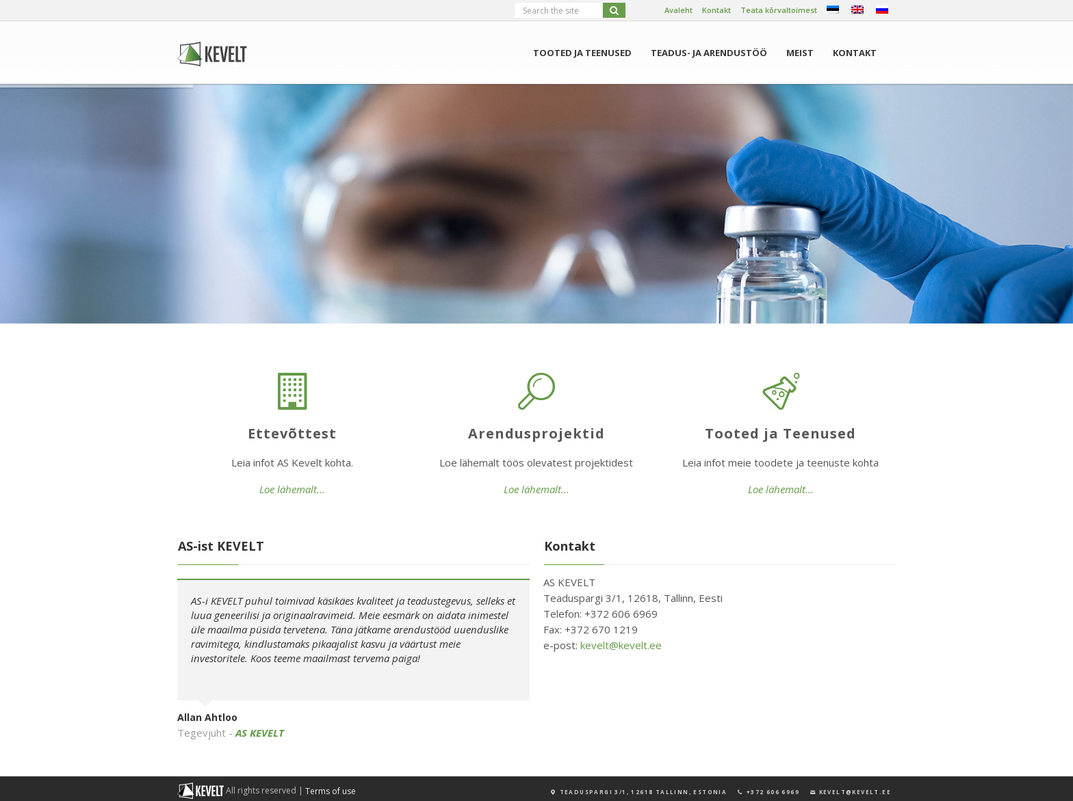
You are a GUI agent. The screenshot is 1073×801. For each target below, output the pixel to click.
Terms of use (330, 791)
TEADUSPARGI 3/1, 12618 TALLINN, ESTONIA (638, 792)
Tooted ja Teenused (582, 53)
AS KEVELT (259, 732)
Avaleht (678, 10)
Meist (800, 53)
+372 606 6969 (767, 792)
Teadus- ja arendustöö (709, 53)
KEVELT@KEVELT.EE (850, 792)
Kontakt (716, 10)
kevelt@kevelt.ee (621, 645)
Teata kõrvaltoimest (778, 10)
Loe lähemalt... (292, 489)
